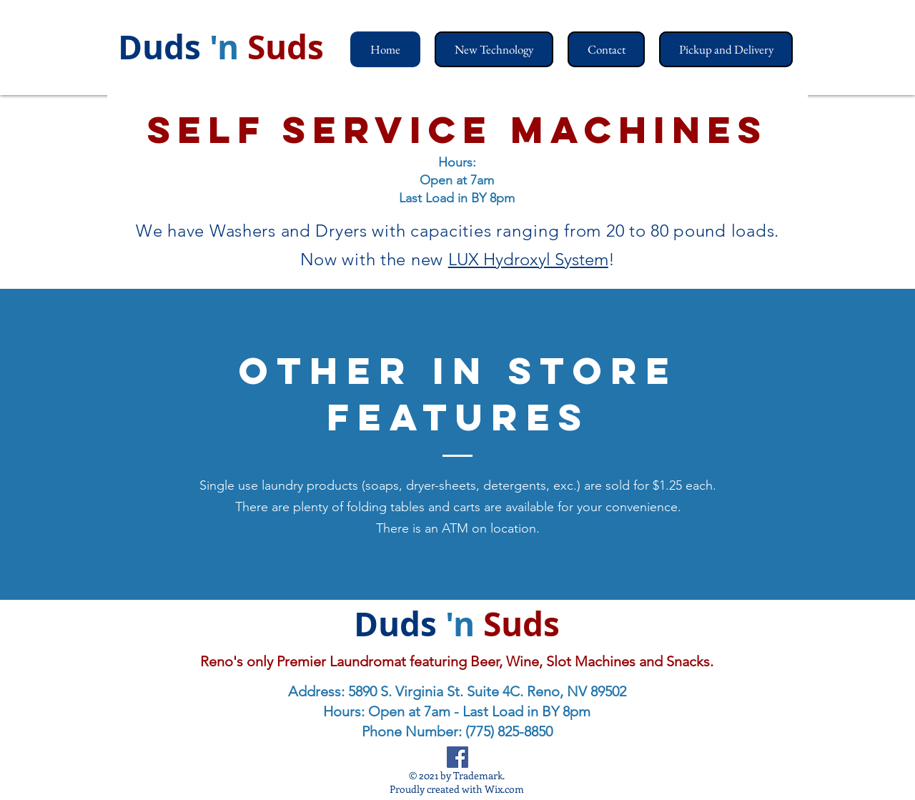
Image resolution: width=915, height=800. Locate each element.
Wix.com (504, 789)
